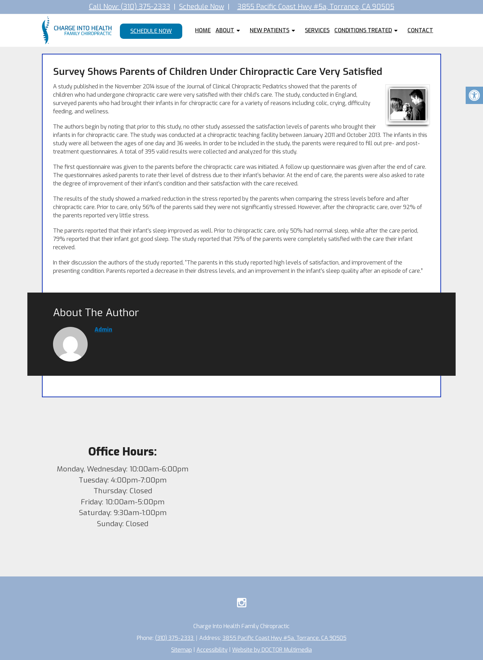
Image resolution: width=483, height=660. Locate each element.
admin (103, 329)
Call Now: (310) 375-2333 (129, 6)
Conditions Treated (363, 30)
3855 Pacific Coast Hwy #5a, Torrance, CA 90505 (315, 6)
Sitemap (181, 649)
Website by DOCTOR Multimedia (272, 649)
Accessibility (212, 649)
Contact (420, 30)
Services (317, 30)
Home (203, 30)
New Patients (269, 30)
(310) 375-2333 (174, 638)
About (225, 30)
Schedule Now (201, 6)
